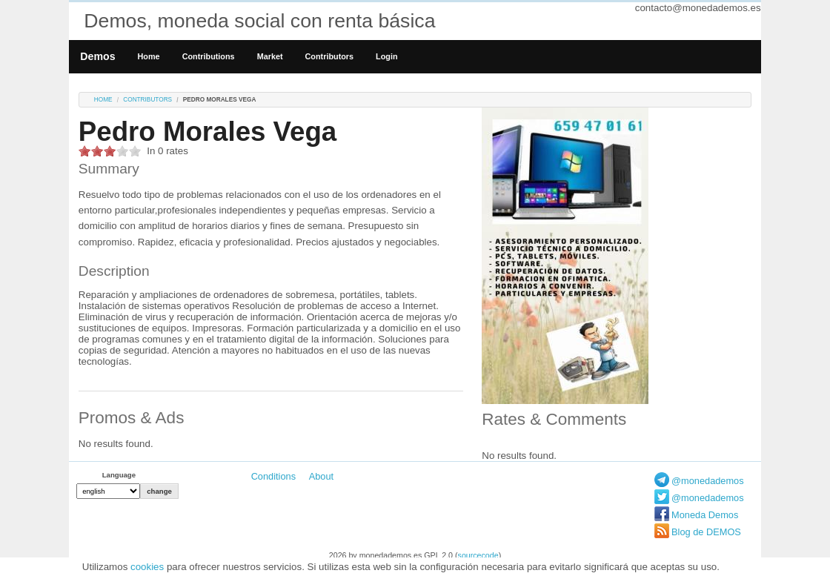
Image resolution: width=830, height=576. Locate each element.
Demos (97, 56)
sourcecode (478, 555)
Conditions (273, 476)
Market (270, 56)
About (321, 476)
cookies (147, 566)
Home (149, 56)
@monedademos (707, 480)
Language (119, 475)
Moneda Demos (704, 514)
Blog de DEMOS (706, 531)
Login (386, 56)
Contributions (208, 56)
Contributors (329, 56)
